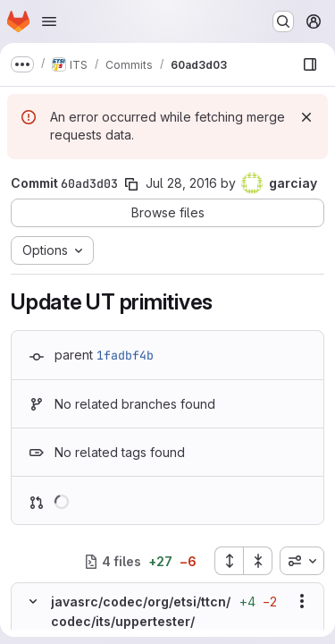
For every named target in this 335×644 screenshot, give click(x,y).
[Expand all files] (228, 561)
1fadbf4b (125, 355)
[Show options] (302, 601)
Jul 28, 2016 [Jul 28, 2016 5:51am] (181, 183)
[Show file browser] (310, 64)
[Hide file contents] (33, 601)
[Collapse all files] (258, 561)
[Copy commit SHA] (131, 184)
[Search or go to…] (283, 21)
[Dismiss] (306, 117)
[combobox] (302, 561)
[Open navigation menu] (49, 21)
